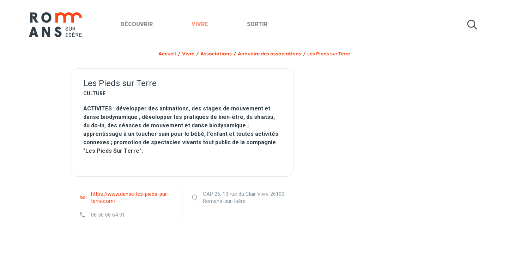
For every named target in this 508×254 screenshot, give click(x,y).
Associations (216, 54)
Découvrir (137, 24)
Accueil (167, 54)
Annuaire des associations (269, 54)
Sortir (257, 24)
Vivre (200, 24)
